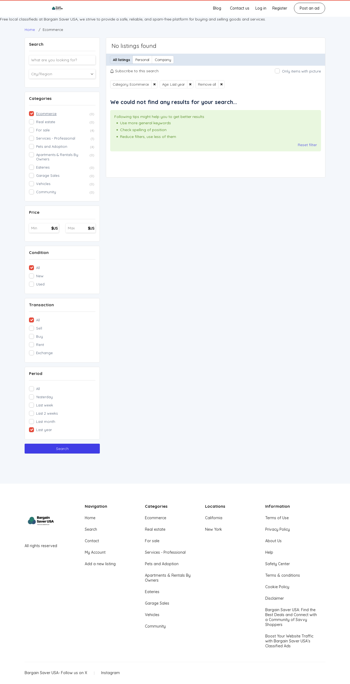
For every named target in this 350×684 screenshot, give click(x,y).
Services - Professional (165, 552)
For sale (152, 540)
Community (155, 626)
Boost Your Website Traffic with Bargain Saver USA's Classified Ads (289, 641)
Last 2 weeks (47, 413)
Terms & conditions (282, 575)
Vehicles (152, 614)
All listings (121, 59)
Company (163, 59)
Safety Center (277, 563)
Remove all (207, 84)
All (38, 267)
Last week (44, 405)
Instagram (110, 672)
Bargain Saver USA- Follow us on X (56, 672)
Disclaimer (274, 598)
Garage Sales (157, 603)
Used (40, 284)
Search (62, 448)
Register (279, 8)
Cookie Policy (277, 586)
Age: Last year (173, 84)
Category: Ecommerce (131, 84)
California (213, 517)
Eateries (152, 591)
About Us (273, 540)
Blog (217, 8)
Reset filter (307, 144)
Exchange (44, 353)
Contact (92, 540)
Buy (39, 336)
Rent (40, 344)
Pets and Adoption (162, 563)
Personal (142, 59)
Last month (45, 421)
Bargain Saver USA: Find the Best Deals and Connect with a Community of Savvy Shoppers (291, 617)
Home (90, 517)
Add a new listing (100, 563)
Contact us (239, 8)
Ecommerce (155, 517)
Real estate (155, 529)
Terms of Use (277, 517)
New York (213, 529)
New (39, 276)
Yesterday (44, 397)
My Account (95, 552)
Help (269, 552)
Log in (260, 8)
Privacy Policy (277, 529)
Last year (44, 430)
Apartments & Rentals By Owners (168, 578)
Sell (39, 328)
